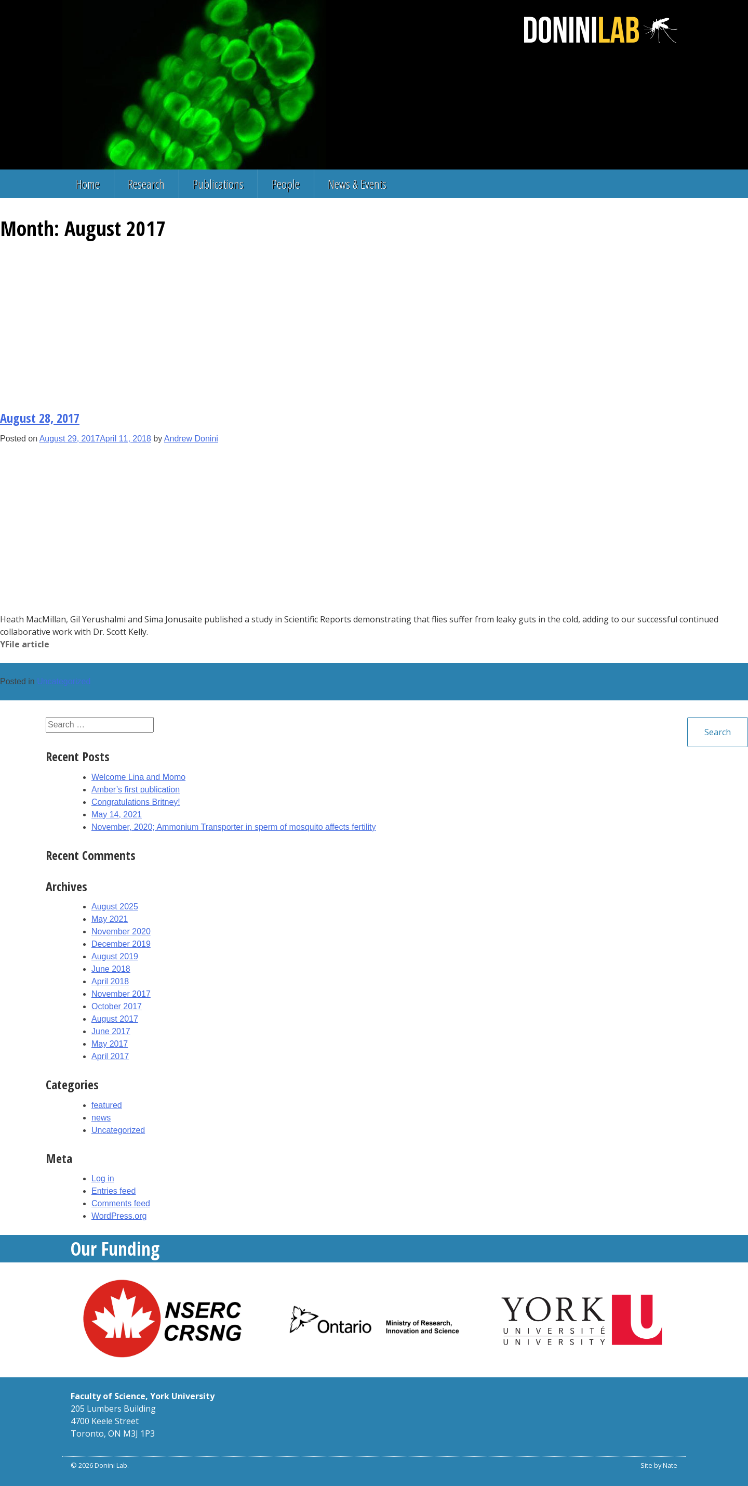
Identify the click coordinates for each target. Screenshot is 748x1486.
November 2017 (121, 993)
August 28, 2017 (39, 417)
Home (88, 183)
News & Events (357, 183)
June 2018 (110, 968)
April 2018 (110, 981)
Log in (102, 1178)
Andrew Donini (191, 438)
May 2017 (109, 1043)
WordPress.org (118, 1215)
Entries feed (113, 1191)
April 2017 (110, 1056)
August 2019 (114, 956)
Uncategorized (63, 681)
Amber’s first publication (135, 789)
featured (106, 1105)
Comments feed (120, 1203)
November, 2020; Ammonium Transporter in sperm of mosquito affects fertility (233, 827)
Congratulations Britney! (135, 802)
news (101, 1117)
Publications (218, 183)
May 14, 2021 (116, 814)
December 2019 (121, 944)
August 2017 (114, 1018)
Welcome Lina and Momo (138, 777)
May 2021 (109, 919)
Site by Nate (658, 1465)
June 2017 (110, 1031)
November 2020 (121, 931)
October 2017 (116, 1006)
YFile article (24, 644)
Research (146, 183)
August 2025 (114, 906)
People (286, 183)
